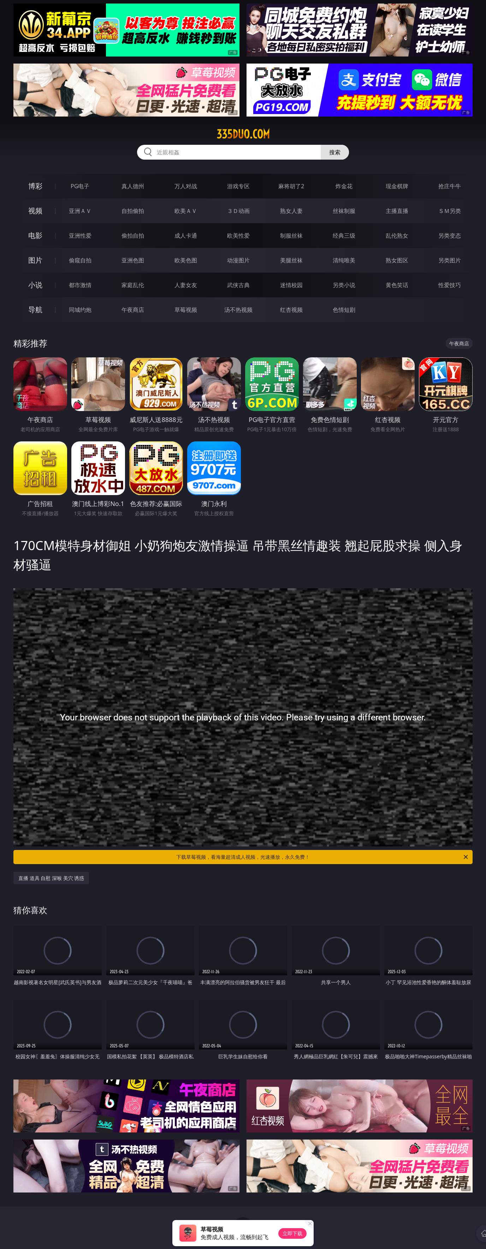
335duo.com (243, 134)
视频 (35, 210)
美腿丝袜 (291, 260)
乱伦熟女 (397, 235)
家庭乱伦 (133, 285)
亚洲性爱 (80, 235)
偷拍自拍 (133, 235)
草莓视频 (185, 310)
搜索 (334, 152)
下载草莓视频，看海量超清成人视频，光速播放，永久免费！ (322, 857)
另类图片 (449, 260)
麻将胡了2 (291, 186)
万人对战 (185, 186)
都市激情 (80, 285)
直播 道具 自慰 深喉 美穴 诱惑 (51, 878)
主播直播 (397, 211)
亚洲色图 (133, 260)
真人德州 (133, 186)
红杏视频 (291, 310)
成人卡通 (185, 235)
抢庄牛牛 (449, 186)
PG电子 (80, 186)
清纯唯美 (344, 260)
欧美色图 (185, 260)
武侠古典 (238, 285)
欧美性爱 (238, 235)
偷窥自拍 (80, 260)
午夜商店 (133, 310)
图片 (35, 260)
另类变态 (449, 235)
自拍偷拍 (133, 211)
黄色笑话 (397, 285)
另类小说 (344, 285)
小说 (35, 285)
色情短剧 (344, 310)
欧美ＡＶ (185, 211)
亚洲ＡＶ (80, 211)
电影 (35, 235)
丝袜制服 (344, 211)
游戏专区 (238, 186)
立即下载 (292, 1233)
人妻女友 (185, 285)
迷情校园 (291, 285)
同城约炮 (80, 310)
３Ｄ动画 (238, 211)
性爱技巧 (449, 285)
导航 (35, 309)
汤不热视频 (238, 310)
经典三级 (344, 235)
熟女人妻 (291, 211)
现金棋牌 (397, 186)
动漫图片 (238, 260)
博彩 (35, 186)
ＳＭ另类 (449, 211)
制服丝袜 (291, 235)
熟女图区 (397, 260)
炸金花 (344, 186)
